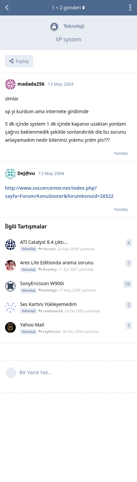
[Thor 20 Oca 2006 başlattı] (10, 286)
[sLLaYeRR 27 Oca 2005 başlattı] (10, 307)
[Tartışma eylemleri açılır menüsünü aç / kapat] (130, 7)
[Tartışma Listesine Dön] (6, 7)
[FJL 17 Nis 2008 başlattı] (10, 244)
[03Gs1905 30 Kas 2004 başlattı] (10, 327)
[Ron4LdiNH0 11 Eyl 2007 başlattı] (10, 265)
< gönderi (68, 7)
